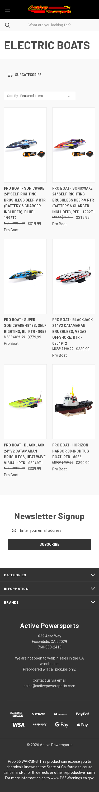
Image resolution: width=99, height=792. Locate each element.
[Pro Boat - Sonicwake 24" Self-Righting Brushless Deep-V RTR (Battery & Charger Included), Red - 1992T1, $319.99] (73, 145)
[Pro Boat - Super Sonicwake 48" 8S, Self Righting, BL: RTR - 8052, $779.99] (25, 276)
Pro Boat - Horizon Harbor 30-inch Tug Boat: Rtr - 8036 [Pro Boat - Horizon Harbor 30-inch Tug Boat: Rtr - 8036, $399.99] (70, 451)
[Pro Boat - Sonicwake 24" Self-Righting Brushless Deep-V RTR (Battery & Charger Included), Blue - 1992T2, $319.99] (25, 145)
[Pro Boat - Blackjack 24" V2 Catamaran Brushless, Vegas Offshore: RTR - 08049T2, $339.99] (73, 276)
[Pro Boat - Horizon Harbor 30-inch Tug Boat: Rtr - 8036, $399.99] (73, 401)
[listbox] (46, 96)
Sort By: (13, 96)
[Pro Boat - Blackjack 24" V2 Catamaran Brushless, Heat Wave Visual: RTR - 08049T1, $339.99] (25, 401)
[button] (49, 75)
